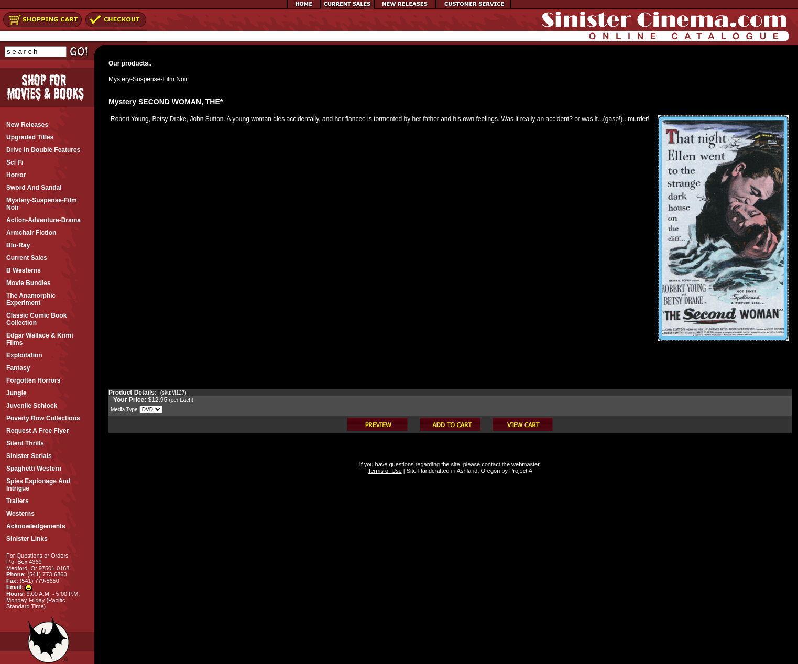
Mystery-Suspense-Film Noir (148, 79)
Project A (520, 470)
